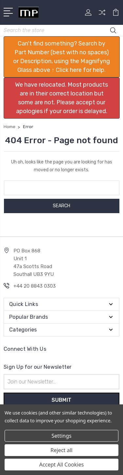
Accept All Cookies (61, 464)
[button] (62, 56)
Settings (61, 435)
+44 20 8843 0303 (34, 286)
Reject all (61, 450)
